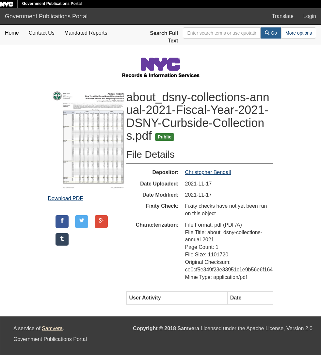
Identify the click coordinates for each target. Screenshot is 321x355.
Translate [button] (283, 16)
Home (12, 33)
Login (309, 16)
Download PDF (65, 198)
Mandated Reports (85, 33)
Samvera (52, 328)
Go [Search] (271, 33)
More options (298, 33)
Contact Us (42, 33)
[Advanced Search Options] (298, 33)
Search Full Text (164, 36)
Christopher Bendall (208, 172)
